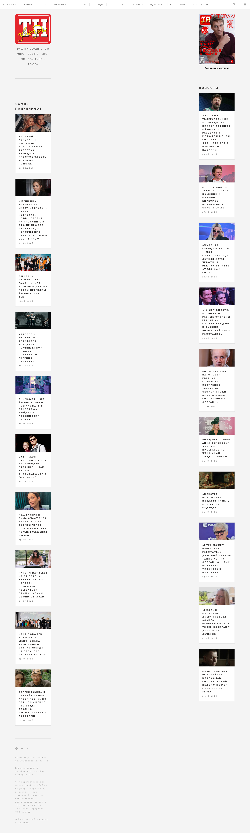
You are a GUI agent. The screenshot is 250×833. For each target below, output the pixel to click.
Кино (28, 5)
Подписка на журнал (217, 67)
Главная (10, 4)
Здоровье (157, 5)
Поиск (234, 4)
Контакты (200, 5)
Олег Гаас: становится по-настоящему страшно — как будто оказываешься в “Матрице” (33, 467)
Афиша (138, 5)
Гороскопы (179, 5)
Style (122, 5)
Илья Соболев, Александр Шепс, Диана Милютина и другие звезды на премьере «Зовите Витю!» (32, 644)
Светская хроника (52, 5)
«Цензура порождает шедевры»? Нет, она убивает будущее (215, 501)
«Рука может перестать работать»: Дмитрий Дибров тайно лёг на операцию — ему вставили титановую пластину (216, 559)
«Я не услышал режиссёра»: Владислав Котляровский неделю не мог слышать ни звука (215, 681)
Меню (245, 4)
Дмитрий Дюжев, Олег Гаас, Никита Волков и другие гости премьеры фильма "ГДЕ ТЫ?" (33, 286)
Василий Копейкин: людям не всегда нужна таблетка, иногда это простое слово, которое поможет (32, 150)
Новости (79, 5)
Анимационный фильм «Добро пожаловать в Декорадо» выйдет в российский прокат (31, 409)
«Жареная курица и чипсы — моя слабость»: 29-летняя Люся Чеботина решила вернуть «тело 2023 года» (216, 259)
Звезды (97, 5)
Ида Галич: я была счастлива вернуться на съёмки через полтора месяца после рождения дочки (33, 525)
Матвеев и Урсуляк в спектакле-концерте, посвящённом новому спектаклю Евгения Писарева (31, 348)
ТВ (111, 5)
